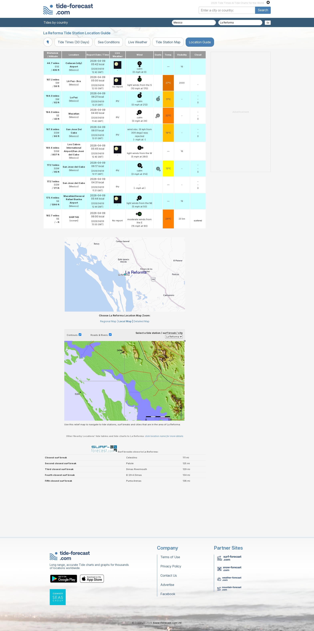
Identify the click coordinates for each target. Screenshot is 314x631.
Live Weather (137, 42)
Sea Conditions (109, 42)
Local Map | (125, 321)
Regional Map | (109, 321)
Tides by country (55, 22)
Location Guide (200, 42)
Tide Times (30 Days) (73, 42)
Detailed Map (141, 321)
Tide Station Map (168, 42)
